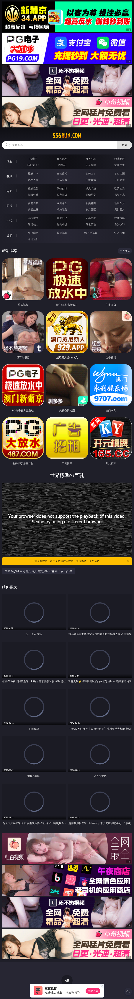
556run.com (67, 135)
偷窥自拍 (33, 203)
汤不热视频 (90, 233)
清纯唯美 (62, 209)
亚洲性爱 (33, 188)
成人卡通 (91, 188)
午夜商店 (33, 233)
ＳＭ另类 (119, 180)
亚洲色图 (62, 203)
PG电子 (33, 158)
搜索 (124, 145)
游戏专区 (119, 158)
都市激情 (33, 218)
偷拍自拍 (62, 188)
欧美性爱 (119, 188)
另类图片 (119, 209)
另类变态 (119, 194)
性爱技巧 (119, 224)
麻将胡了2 (33, 165)
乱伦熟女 (91, 194)
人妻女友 (91, 218)
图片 (9, 206)
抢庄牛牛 (119, 165)
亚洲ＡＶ (33, 173)
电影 (9, 191)
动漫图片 (119, 203)
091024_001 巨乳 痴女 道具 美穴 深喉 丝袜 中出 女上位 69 (38, 571)
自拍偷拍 (62, 173)
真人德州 (62, 158)
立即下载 (93, 991)
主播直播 (91, 180)
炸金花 (62, 165)
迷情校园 (33, 224)
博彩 (9, 161)
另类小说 (62, 224)
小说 (9, 221)
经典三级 (62, 194)
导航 (9, 235)
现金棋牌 (91, 165)
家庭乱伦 (62, 218)
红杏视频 (119, 233)
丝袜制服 (62, 180)
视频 (9, 176)
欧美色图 (91, 203)
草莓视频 (62, 233)
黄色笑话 (91, 224)
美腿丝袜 (33, 209)
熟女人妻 (33, 180)
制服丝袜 (33, 194)
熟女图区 (91, 209)
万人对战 (91, 158)
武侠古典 (119, 218)
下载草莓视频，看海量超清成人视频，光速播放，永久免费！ (81, 561)
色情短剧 (33, 239)
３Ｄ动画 (119, 173)
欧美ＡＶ (91, 173)
